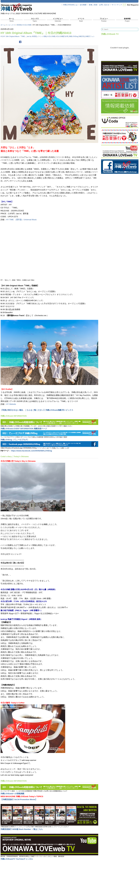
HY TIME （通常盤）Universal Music (21, 219)
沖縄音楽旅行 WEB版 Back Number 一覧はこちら (22, 829)
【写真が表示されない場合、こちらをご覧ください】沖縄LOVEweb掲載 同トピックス (37, 410)
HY (2, 36)
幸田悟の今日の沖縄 (24, 25)
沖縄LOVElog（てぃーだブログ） (15, 440)
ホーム (3, 25)
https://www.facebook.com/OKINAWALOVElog (31, 451)
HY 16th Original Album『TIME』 (14, 36)
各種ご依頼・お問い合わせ (99, 5)
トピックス (11, 25)
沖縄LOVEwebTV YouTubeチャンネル (17, 859)
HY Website (11, 404)
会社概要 (83, 5)
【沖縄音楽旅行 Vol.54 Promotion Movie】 (19, 799)
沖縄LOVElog (73, 36)
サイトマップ (117, 5)
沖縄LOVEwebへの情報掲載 (12, 793)
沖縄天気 (81, 36)
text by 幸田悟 (32, 36)
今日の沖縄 (51, 36)
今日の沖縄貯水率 (61, 36)
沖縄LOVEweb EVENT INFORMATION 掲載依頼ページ (24, 429)
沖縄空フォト (90, 36)
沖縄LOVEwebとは (70, 5)
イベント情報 (42, 36)
